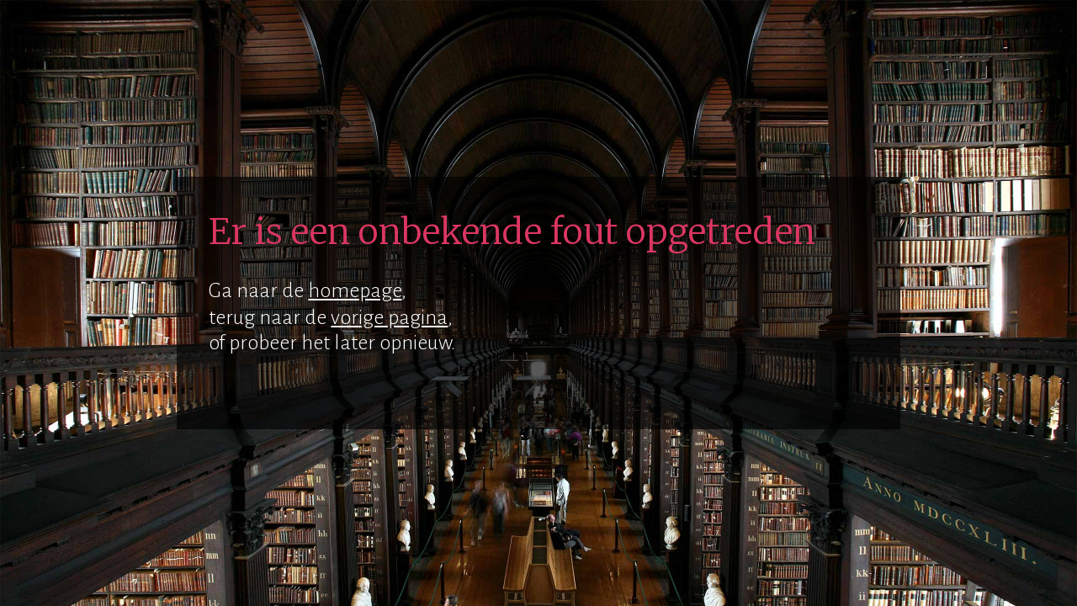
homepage (354, 290)
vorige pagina (389, 317)
